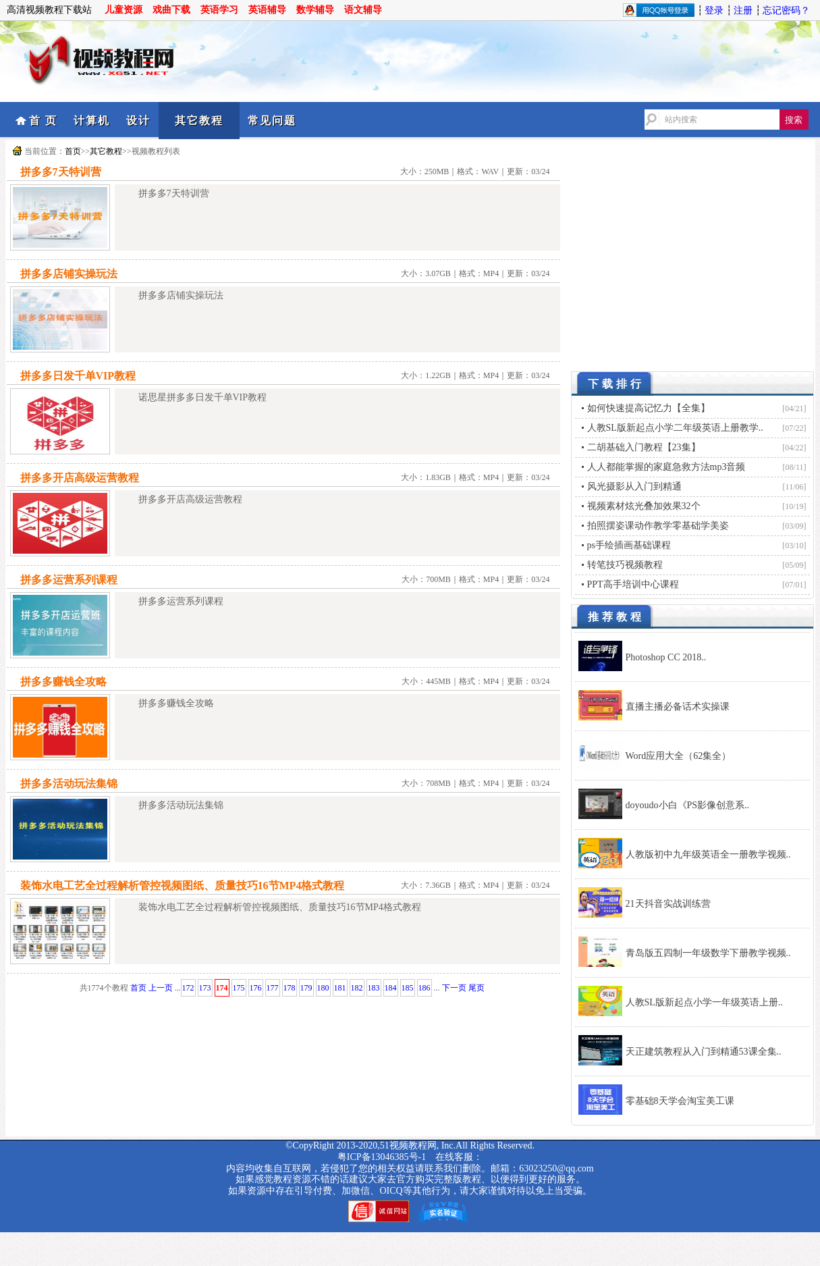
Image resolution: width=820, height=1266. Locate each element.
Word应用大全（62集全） (679, 756)
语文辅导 (363, 10)
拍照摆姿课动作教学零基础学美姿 (658, 526)
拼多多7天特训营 (60, 172)
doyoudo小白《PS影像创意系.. (688, 805)
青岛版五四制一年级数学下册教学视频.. (708, 953)
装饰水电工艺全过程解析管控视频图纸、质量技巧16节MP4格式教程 (182, 885)
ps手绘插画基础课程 (629, 545)
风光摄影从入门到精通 (634, 486)
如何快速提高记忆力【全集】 (648, 408)
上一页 (160, 988)
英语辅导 (267, 10)
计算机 (92, 120)
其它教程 (199, 120)
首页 (73, 151)
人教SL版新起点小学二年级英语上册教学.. (675, 428)
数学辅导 (315, 10)
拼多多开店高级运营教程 (79, 477)
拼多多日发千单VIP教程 (78, 375)
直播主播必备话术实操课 (678, 707)
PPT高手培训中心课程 (633, 584)
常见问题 (272, 120)
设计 (138, 120)
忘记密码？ (786, 10)
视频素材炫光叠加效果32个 (644, 506)
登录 (714, 10)
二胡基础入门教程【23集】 (644, 447)
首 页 (43, 120)
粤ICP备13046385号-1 (381, 1157)
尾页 (476, 988)
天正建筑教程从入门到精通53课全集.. (704, 1052)
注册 (743, 10)
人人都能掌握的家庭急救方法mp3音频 (666, 467)
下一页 (454, 988)
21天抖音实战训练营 (668, 904)
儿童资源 (123, 10)
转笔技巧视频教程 (625, 565)
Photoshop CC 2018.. (666, 657)
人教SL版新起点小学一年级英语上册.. (704, 1002)
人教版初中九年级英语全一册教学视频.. (708, 854)
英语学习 (219, 10)
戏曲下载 (171, 10)
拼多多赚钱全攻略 (63, 681)
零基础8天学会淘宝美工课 (680, 1101)
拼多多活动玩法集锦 (68, 783)
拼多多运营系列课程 (68, 579)
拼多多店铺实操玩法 (68, 274)
